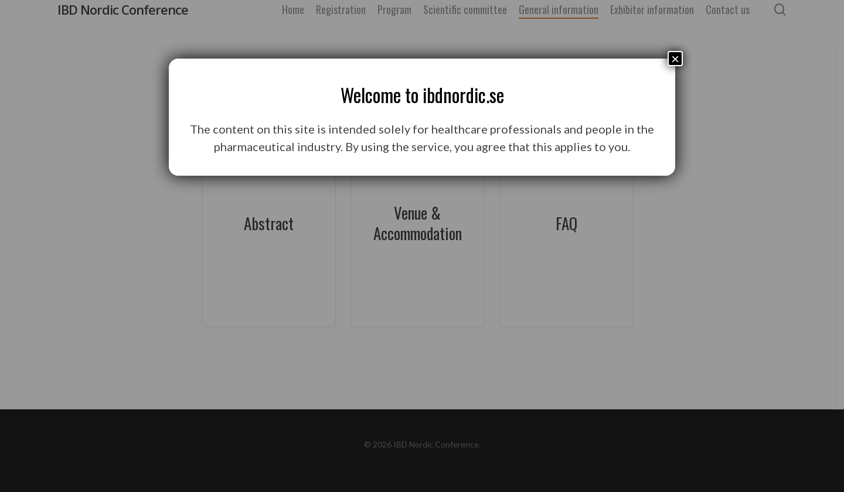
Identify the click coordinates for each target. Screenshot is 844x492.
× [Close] (675, 58)
